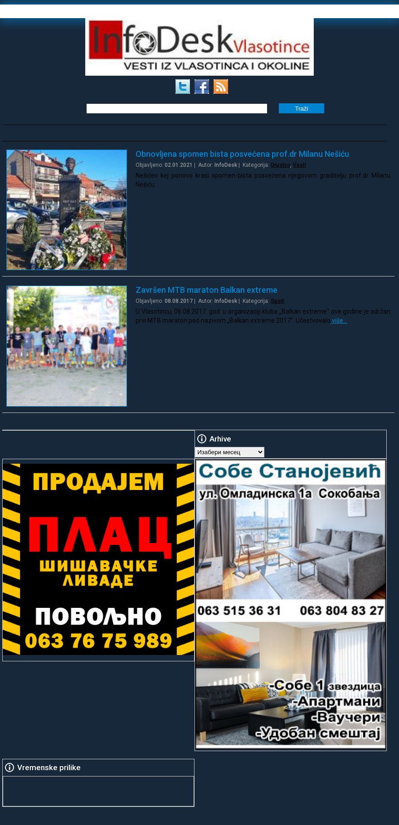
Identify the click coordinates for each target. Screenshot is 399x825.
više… (339, 320)
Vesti (299, 165)
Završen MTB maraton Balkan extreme (206, 290)
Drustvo (280, 165)
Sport (277, 301)
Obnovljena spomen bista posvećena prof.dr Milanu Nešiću (242, 154)
